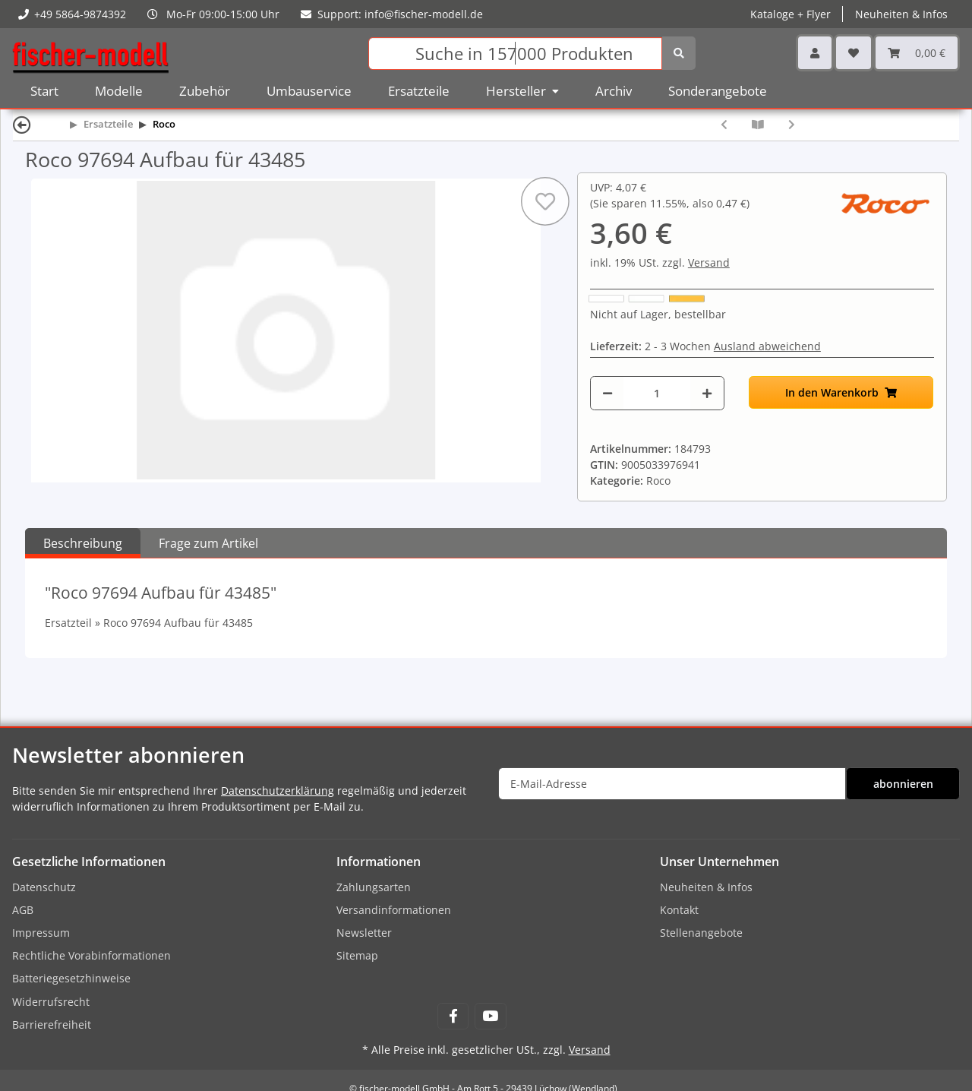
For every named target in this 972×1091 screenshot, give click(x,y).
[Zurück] (22, 124)
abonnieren (903, 783)
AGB (22, 910)
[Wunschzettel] (853, 52)
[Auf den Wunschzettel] (545, 201)
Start (44, 91)
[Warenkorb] (916, 52)
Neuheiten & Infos (901, 14)
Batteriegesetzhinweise (71, 978)
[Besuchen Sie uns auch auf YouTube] (490, 1016)
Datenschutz (44, 887)
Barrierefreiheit (51, 1024)
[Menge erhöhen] (707, 393)
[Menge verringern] (607, 393)
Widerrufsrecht (51, 1002)
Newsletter (364, 932)
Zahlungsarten (373, 887)
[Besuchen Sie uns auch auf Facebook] (453, 1016)
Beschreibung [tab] (82, 543)
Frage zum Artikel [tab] (208, 543)
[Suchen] (515, 53)
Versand (709, 262)
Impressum (41, 932)
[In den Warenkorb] (841, 392)
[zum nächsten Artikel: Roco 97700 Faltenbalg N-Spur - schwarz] (791, 124)
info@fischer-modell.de (423, 14)
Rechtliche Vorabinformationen (91, 955)
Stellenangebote (701, 932)
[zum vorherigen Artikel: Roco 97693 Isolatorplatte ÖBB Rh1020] (724, 124)
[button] (815, 52)
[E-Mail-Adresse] (672, 783)
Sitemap (357, 955)
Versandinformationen (393, 910)
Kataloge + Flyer (790, 14)
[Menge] (656, 393)
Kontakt (679, 910)
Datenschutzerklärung (277, 790)
